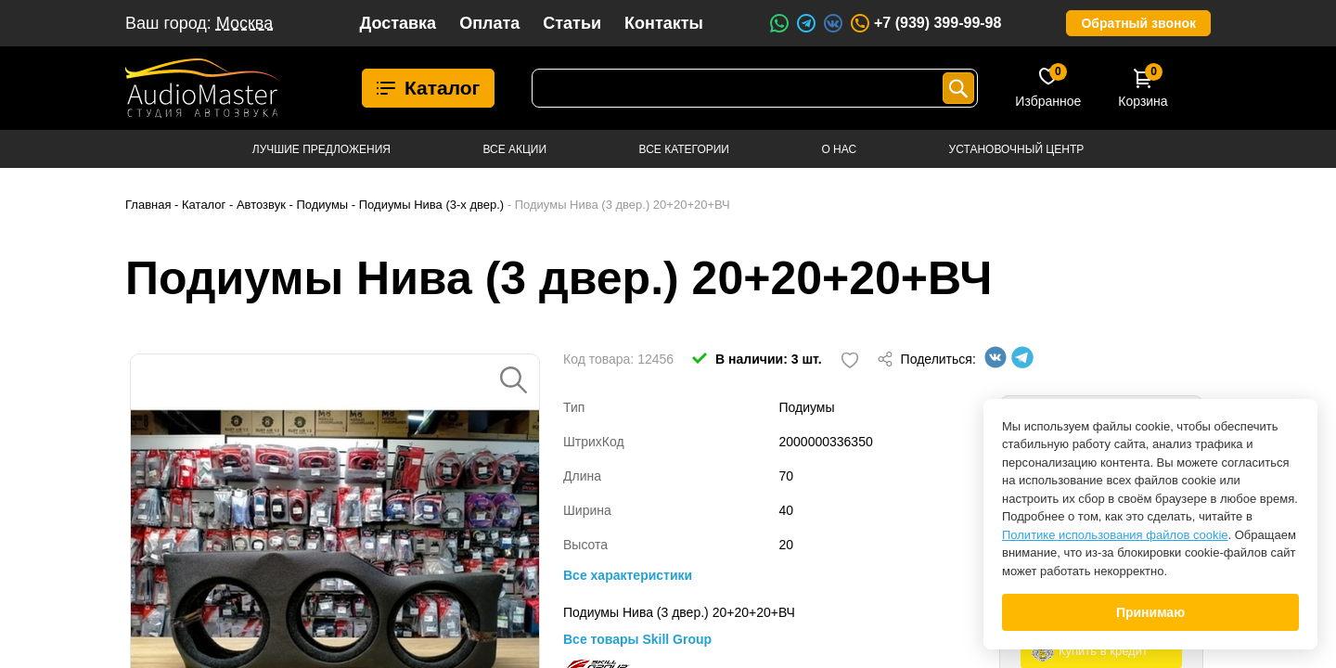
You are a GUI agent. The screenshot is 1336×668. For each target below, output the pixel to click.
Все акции (514, 149)
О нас (838, 149)
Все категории (684, 149)
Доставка (397, 23)
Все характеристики (627, 575)
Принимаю (1150, 612)
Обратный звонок (1138, 23)
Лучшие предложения (321, 149)
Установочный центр (1017, 149)
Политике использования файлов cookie (1115, 535)
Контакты (663, 23)
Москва (244, 23)
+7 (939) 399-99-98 (925, 23)
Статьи (572, 23)
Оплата (489, 23)
